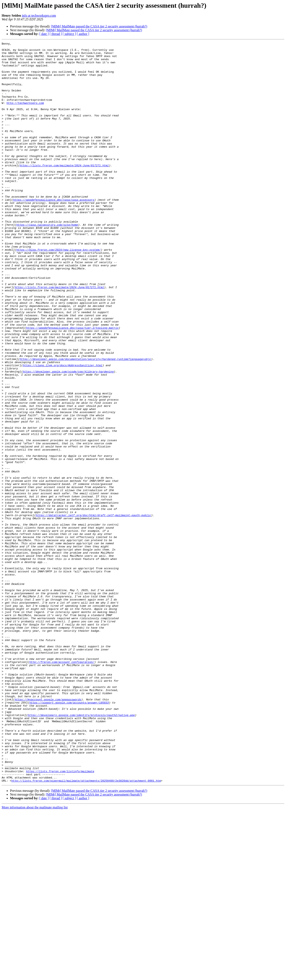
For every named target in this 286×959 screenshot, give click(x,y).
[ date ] (44, 34)
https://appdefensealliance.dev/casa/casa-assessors (53, 231)
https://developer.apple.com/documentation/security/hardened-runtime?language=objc (85, 423)
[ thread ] (56, 34)
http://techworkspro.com (25, 115)
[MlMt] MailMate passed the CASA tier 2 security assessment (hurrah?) (99, 26)
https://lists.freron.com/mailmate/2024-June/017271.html (64, 190)
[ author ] (83, 34)
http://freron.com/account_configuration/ (61, 786)
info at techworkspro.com (39, 15)
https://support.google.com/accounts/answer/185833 (69, 835)
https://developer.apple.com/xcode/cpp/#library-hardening (68, 438)
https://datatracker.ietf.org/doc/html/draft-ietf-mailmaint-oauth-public (93, 610)
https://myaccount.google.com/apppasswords (48, 831)
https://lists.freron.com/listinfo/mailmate (60, 917)
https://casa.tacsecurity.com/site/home (47, 261)
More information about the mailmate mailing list (35, 955)
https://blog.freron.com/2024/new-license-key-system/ (58, 291)
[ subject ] (69, 34)
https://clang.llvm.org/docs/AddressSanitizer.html (62, 430)
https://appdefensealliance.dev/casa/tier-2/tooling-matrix (72, 385)
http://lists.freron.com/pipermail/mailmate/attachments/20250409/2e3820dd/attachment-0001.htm (86, 928)
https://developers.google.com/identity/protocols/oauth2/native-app (81, 850)
